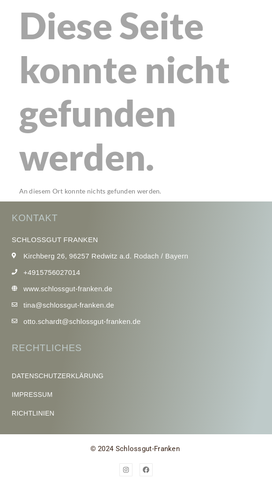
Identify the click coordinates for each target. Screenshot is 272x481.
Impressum (32, 394)
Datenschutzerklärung (57, 376)
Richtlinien (33, 413)
